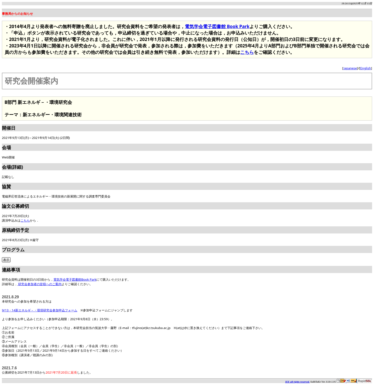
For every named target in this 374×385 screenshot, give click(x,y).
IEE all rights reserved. (297, 381)
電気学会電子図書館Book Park (75, 279)
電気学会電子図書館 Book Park (217, 26)
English (365, 68)
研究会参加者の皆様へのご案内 (39, 284)
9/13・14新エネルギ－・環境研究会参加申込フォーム (39, 310)
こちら (247, 52)
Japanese (350, 68)
